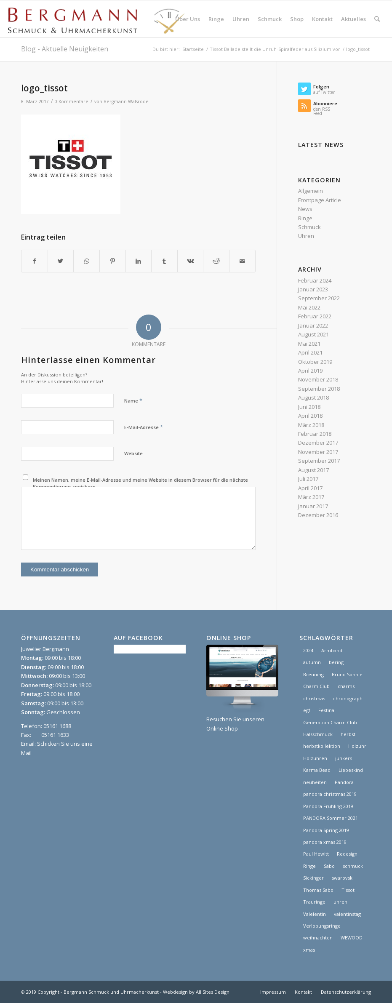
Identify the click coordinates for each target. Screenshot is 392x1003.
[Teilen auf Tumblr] (164, 261)
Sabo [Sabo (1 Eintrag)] (329, 866)
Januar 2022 (313, 325)
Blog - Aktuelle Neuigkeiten (64, 48)
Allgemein (310, 191)
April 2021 (310, 352)
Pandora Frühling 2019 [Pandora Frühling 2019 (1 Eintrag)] (328, 806)
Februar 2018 (314, 433)
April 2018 (310, 415)
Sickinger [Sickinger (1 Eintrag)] (313, 878)
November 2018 (318, 379)
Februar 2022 (314, 316)
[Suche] (377, 18)
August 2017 (313, 470)
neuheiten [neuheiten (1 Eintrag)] (315, 782)
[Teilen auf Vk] (190, 261)
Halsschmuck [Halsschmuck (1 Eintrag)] (318, 734)
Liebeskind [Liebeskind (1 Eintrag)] (351, 770)
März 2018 (311, 425)
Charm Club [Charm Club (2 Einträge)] (316, 686)
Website (133, 453)
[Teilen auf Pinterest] (112, 261)
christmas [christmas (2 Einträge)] (314, 698)
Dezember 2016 (318, 515)
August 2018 (313, 397)
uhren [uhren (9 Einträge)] (340, 902)
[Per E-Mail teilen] (242, 261)
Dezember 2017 (318, 442)
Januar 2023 (313, 289)
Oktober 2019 (315, 361)
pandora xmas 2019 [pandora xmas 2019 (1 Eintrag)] (325, 842)
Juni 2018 (309, 407)
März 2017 (311, 497)
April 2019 (310, 370)
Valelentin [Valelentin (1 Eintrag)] (314, 914)
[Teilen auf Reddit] (216, 261)
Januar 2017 (313, 506)
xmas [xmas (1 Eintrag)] (309, 950)
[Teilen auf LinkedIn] (139, 261)
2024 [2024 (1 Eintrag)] (308, 650)
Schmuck (309, 227)
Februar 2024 (314, 280)
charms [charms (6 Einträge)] (346, 686)
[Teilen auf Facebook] (34, 261)
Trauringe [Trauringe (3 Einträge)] (314, 902)
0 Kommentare (71, 101)
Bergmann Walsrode (126, 101)
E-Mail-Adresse (143, 427)
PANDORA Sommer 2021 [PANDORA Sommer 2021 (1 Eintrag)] (330, 818)
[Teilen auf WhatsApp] (86, 261)
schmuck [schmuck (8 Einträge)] (353, 866)
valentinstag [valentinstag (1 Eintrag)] (347, 914)
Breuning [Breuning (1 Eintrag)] (313, 674)
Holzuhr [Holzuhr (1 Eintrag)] (357, 746)
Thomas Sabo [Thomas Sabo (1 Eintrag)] (318, 890)
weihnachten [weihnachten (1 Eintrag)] (318, 937)
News (305, 209)
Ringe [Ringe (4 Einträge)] (309, 866)
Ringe (305, 218)
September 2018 (319, 388)
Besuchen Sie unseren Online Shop (242, 719)
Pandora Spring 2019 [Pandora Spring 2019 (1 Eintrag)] (326, 830)
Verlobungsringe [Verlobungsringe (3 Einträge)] (322, 926)
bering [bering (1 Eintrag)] (336, 662)
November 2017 (318, 452)
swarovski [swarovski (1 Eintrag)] (343, 878)
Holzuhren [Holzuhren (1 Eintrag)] (315, 758)
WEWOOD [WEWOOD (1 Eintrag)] (352, 937)
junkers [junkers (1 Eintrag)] (343, 758)
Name (133, 400)
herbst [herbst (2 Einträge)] (348, 734)
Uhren (306, 236)
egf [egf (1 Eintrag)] (306, 710)
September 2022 (319, 298)
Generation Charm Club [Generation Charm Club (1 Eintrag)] (330, 722)
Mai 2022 (309, 307)
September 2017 (319, 460)
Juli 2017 (308, 479)
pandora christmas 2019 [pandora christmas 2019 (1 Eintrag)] (330, 794)
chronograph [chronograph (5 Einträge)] (348, 698)
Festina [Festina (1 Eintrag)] (326, 710)
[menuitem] (187, 18)
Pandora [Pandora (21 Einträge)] (344, 782)
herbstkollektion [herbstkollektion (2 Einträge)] (321, 746)
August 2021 (313, 334)
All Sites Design (212, 992)
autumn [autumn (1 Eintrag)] (312, 662)
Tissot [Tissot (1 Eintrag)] (348, 890)
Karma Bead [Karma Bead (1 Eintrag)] (317, 770)
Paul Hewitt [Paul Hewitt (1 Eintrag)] (316, 854)
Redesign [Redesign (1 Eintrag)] (347, 854)
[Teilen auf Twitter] (61, 261)
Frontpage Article (319, 200)
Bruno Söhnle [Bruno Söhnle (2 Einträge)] (347, 674)
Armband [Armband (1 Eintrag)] (331, 650)
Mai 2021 (309, 343)
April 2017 (310, 488)
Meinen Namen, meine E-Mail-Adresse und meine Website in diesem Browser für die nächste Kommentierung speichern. (140, 483)
